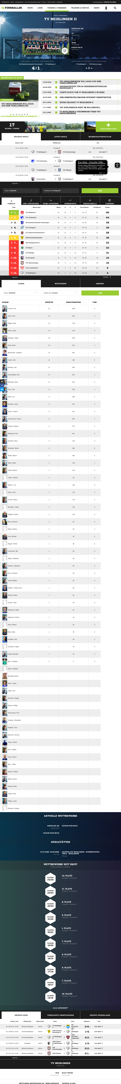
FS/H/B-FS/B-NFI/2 (51, 833)
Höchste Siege (21, 1015)
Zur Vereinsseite (61, 22)
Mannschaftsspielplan (100, 136)
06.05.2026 (47, 87)
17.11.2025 (47, 107)
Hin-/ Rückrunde (31, 201)
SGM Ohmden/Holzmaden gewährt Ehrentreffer (85, 97)
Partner (44, 2)
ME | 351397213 (98, 148)
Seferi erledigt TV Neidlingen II (76, 102)
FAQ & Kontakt (51, 2)
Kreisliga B (56, 148)
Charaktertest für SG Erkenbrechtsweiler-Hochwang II (83, 87)
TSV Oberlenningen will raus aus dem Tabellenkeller (16, 104)
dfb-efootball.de (19, 2)
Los (100, 191)
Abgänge (100, 283)
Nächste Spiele (21, 136)
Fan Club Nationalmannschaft (32, 2)
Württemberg (63, 15)
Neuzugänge (60, 283)
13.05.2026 (47, 82)
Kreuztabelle (90, 201)
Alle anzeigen (60, 1008)
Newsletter (59, 2)
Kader (21, 283)
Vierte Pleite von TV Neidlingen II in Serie (82, 92)
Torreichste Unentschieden (60, 1015)
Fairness (109, 201)
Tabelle (11, 201)
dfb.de (12, 2)
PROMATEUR (5, 2)
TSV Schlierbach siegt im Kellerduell (80, 107)
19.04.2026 (47, 92)
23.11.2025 (47, 102)
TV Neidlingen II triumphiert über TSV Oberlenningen (80, 112)
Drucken (106, 277)
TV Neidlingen (60, 1063)
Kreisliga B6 (77, 28)
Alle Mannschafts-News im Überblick (21, 116)
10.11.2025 (47, 112)
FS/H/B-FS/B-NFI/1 (70, 826)
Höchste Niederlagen (100, 1015)
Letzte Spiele (60, 136)
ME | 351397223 (98, 157)
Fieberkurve (70, 201)
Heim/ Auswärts (50, 201)
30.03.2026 (47, 97)
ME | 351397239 (98, 175)
